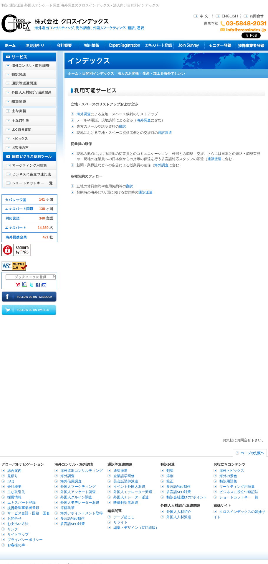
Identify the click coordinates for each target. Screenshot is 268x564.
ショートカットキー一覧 (29, 183)
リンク (12, 529)
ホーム (73, 73)
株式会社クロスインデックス (72, 23)
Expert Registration (124, 45)
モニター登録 (220, 45)
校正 (169, 481)
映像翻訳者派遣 (125, 502)
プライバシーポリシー (25, 540)
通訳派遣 (165, 133)
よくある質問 (29, 130)
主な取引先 (29, 121)
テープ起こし (124, 517)
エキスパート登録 (158, 45)
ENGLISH (227, 16)
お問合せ (254, 16)
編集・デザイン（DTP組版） (136, 528)
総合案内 (14, 471)
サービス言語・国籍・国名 (28, 513)
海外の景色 (228, 476)
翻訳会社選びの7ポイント (186, 497)
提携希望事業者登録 (23, 508)
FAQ (10, 481)
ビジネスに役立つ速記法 (29, 174)
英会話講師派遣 (125, 481)
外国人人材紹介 (178, 512)
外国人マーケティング (78, 487)
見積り (34, 45)
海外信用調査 (71, 481)
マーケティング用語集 (29, 165)
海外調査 (84, 114)
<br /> (166, 319)
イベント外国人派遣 (129, 487)
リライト (120, 522)
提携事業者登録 (251, 45)
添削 (169, 476)
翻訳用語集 (228, 481)
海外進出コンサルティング (81, 471)
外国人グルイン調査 (76, 497)
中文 (201, 16)
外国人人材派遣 (178, 517)
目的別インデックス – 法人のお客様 (110, 73)
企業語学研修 (124, 476)
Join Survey (189, 45)
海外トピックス (29, 138)
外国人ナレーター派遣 (131, 497)
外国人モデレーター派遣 (79, 502)
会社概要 (64, 45)
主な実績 (29, 112)
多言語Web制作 (72, 518)
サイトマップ (18, 534)
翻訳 (122, 126)
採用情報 (92, 45)
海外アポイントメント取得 (81, 513)
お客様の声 (29, 147)
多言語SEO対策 (72, 524)
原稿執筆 (67, 508)
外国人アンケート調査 (78, 492)
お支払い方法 (18, 524)
